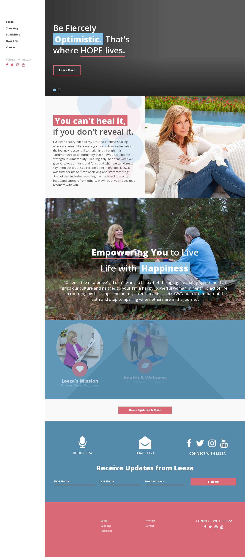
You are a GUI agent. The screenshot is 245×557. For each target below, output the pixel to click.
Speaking (12, 28)
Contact (11, 47)
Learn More (67, 70)
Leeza (10, 21)
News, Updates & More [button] (145, 410)
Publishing (13, 34)
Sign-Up (213, 481)
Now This (12, 41)
